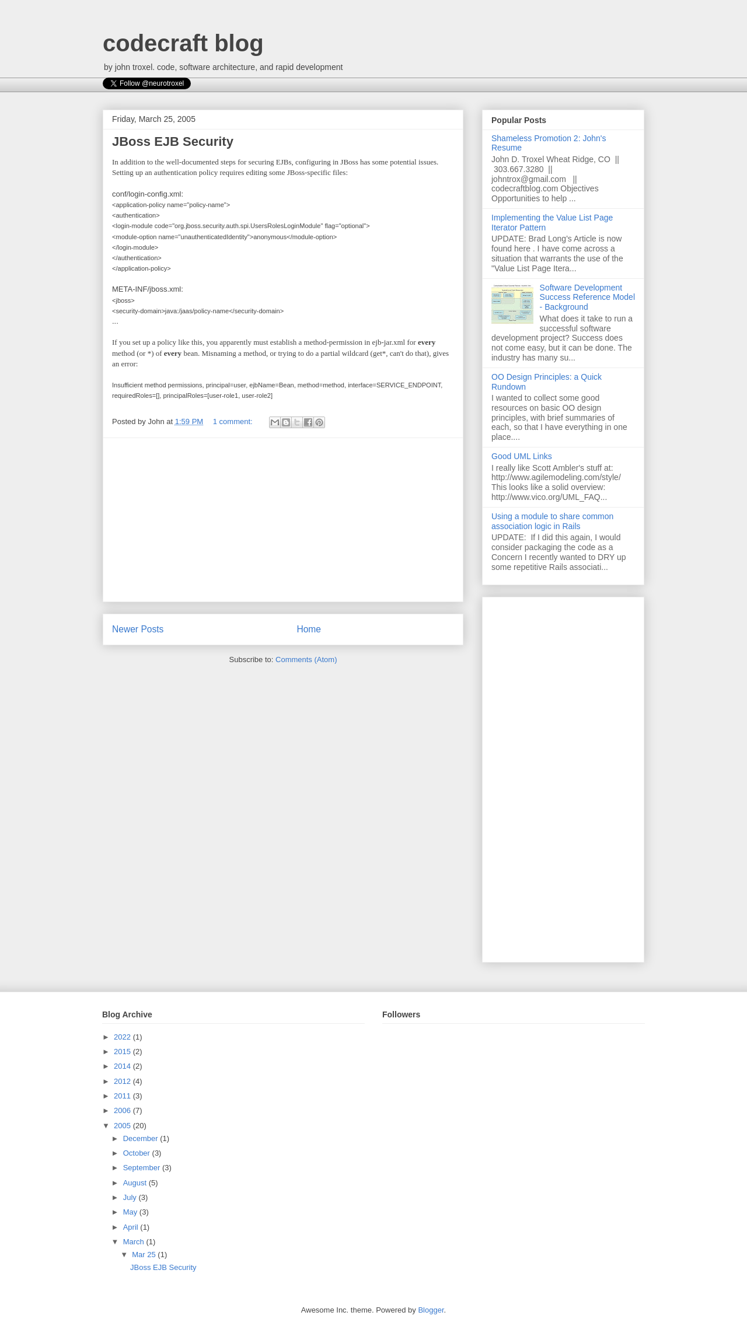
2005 (123, 1125)
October (137, 1153)
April (132, 1227)
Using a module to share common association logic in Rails (552, 521)
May (131, 1212)
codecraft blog (183, 43)
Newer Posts (137, 629)
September (142, 1167)
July (131, 1197)
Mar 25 (145, 1254)
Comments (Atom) (306, 659)
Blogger (431, 1310)
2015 (123, 1051)
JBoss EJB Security (172, 141)
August (136, 1182)
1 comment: (234, 421)
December (141, 1138)
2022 (123, 1037)
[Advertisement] (283, 520)
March (134, 1241)
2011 (123, 1095)
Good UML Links (521, 456)
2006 (123, 1110)
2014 (123, 1066)
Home (308, 629)
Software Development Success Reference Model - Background (587, 297)
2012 (123, 1081)
